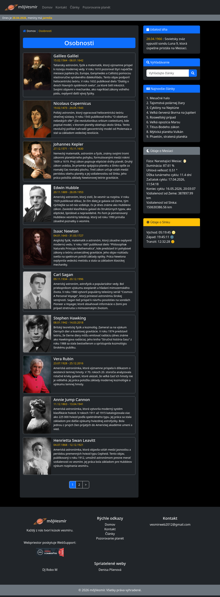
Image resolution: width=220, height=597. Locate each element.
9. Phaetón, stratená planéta (166, 136)
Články (75, 7)
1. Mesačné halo (158, 98)
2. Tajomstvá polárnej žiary (165, 103)
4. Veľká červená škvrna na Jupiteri (171, 112)
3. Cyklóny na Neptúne (162, 108)
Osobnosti (45, 31)
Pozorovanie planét (96, 7)
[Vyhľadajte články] (167, 73)
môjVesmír (21, 7)
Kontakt (61, 7)
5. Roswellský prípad (161, 117)
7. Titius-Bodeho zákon (162, 127)
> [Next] (86, 485)
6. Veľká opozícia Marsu (163, 122)
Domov (48, 7)
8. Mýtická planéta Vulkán (164, 132)
